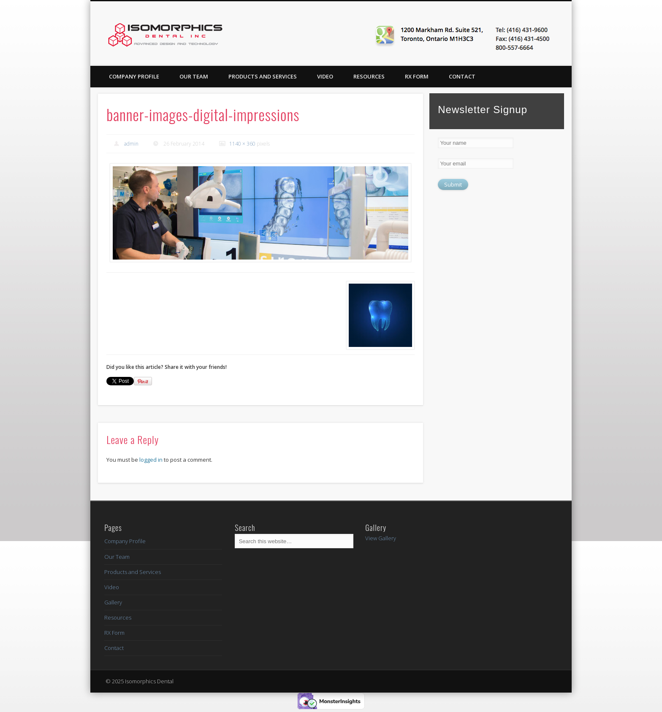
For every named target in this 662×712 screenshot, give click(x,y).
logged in (151, 459)
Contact (462, 76)
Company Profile (134, 76)
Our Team (193, 76)
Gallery (113, 602)
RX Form (417, 76)
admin (131, 143)
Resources (369, 76)
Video (325, 76)
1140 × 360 (242, 143)
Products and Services (262, 76)
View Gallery (380, 538)
